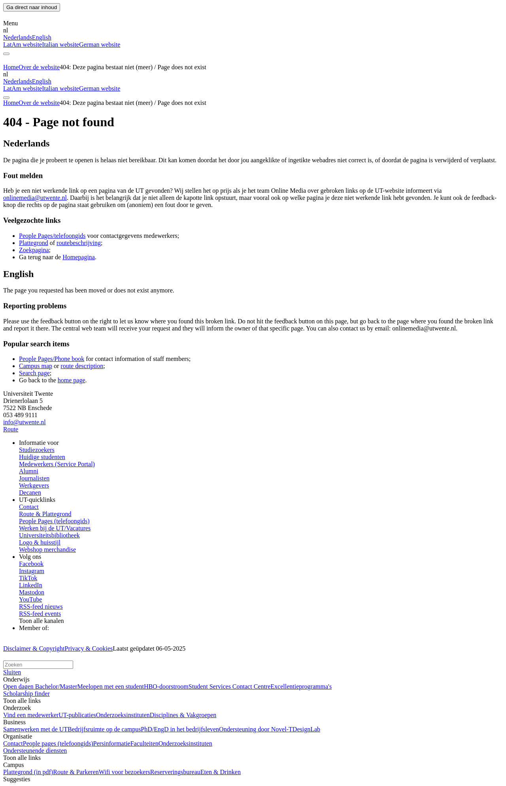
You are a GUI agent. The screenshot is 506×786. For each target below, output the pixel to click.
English (41, 37)
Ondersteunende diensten (35, 750)
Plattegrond (33, 242)
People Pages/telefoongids (52, 235)
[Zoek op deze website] (38, 665)
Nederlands (17, 37)
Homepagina (78, 257)
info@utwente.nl (24, 422)
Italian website (60, 44)
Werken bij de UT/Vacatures (55, 528)
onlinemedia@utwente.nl (35, 197)
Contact (29, 506)
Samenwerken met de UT (35, 729)
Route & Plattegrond (45, 514)
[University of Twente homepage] (44, 16)
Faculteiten (144, 743)
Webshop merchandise (47, 549)
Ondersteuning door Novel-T (256, 729)
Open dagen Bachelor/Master (40, 686)
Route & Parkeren (76, 772)
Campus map (35, 366)
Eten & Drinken (220, 772)
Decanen (30, 492)
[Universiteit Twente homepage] (44, 656)
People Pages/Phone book (51, 358)
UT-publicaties (77, 715)
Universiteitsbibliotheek (49, 535)
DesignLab (306, 729)
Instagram (31, 571)
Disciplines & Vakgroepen (183, 715)
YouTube (30, 599)
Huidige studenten (42, 457)
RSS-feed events (40, 613)
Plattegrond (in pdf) (28, 772)
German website (99, 44)
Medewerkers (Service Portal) (57, 464)
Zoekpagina (34, 250)
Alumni (28, 471)
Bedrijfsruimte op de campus (104, 729)
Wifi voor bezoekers (124, 772)
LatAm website (22, 44)
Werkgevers (34, 485)
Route (10, 429)
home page (71, 380)
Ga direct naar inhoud (31, 7)
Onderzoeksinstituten (123, 715)
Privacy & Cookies (89, 648)
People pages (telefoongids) (58, 743)
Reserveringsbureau (175, 772)
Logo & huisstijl (39, 542)
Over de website (39, 67)
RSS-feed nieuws (41, 606)
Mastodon (31, 592)
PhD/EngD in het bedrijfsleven (180, 729)
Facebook (31, 563)
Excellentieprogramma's (301, 686)
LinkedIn (30, 585)
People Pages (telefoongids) (54, 521)
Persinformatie (111, 743)
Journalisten (34, 478)
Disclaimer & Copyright (34, 648)
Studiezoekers (37, 449)
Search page (34, 373)
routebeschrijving (79, 242)
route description (81, 366)
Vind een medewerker (31, 715)
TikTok (28, 578)
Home (11, 67)
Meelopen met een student (110, 686)
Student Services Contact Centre (230, 686)
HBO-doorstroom (166, 686)
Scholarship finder (26, 693)
